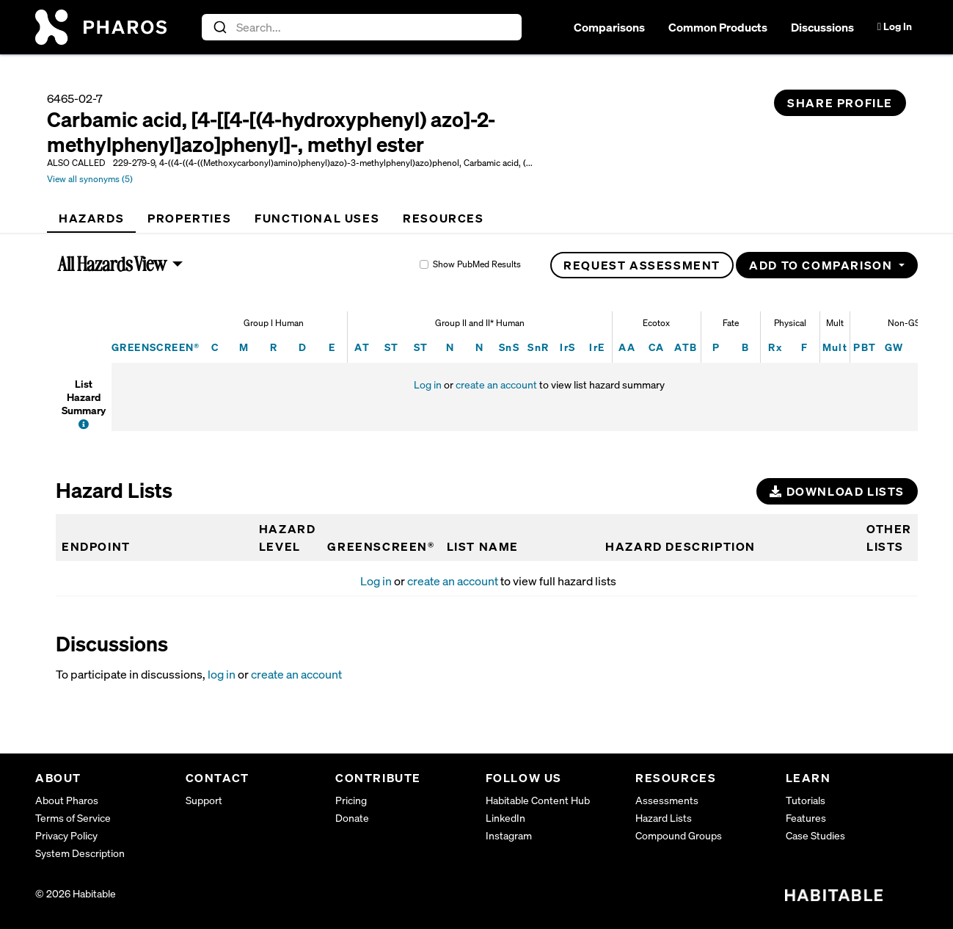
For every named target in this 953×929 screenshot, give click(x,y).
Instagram (509, 835)
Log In (894, 26)
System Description (80, 853)
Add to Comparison (822, 265)
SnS (509, 347)
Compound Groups (678, 835)
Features (806, 818)
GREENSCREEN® (156, 347)
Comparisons (609, 27)
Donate (352, 818)
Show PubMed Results (477, 264)
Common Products (717, 27)
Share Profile (840, 103)
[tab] (91, 218)
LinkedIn (505, 818)
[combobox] (362, 27)
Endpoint (96, 546)
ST (391, 347)
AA (626, 347)
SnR (538, 347)
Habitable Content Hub (538, 800)
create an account (496, 384)
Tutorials (805, 800)
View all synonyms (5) (90, 178)
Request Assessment (641, 265)
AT (362, 347)
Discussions (822, 27)
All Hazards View (112, 263)
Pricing (351, 800)
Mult (835, 347)
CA (657, 347)
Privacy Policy (66, 835)
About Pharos (66, 800)
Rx (775, 347)
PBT (864, 347)
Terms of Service (73, 818)
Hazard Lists (663, 818)
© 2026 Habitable (75, 893)
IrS (567, 347)
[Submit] (219, 27)
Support (204, 800)
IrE (597, 347)
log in (221, 674)
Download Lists (837, 491)
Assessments (666, 800)
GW (894, 347)
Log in (428, 384)
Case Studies (815, 835)
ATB (685, 347)
